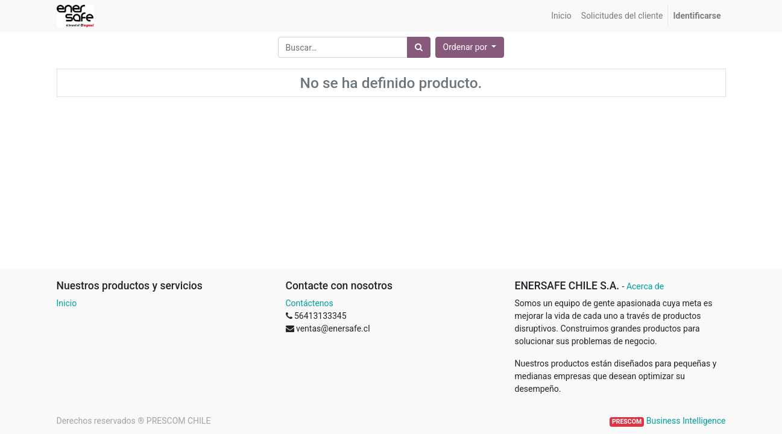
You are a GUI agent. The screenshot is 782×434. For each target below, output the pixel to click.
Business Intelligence (686, 421)
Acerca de (645, 286)
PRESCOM (627, 422)
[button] (470, 47)
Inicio (67, 303)
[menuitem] (561, 16)
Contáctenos (309, 303)
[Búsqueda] (418, 47)
